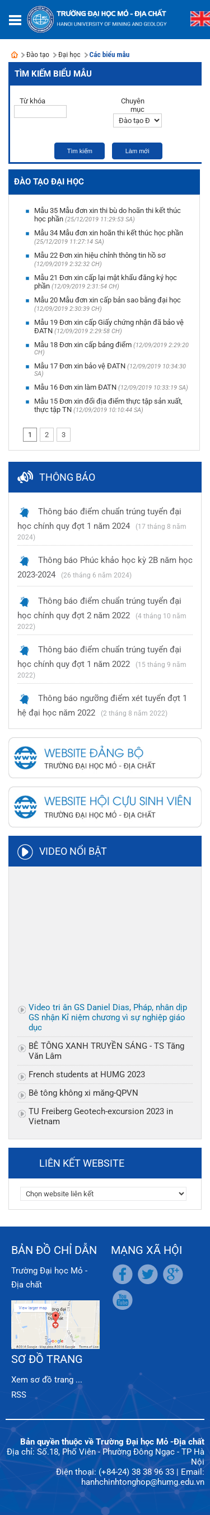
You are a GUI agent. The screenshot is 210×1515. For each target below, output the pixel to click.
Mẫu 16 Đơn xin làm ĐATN (75, 387)
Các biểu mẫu (110, 54)
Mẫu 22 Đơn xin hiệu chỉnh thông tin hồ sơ (99, 255)
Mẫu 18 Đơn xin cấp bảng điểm (83, 344)
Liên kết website (81, 1163)
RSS (18, 1395)
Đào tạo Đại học (49, 182)
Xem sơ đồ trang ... (46, 1380)
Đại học (69, 54)
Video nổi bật (73, 851)
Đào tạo (37, 54)
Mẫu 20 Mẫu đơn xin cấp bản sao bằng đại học (107, 300)
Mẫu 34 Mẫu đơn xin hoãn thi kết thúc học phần (108, 233)
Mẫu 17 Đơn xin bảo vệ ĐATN (79, 366)
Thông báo (67, 477)
